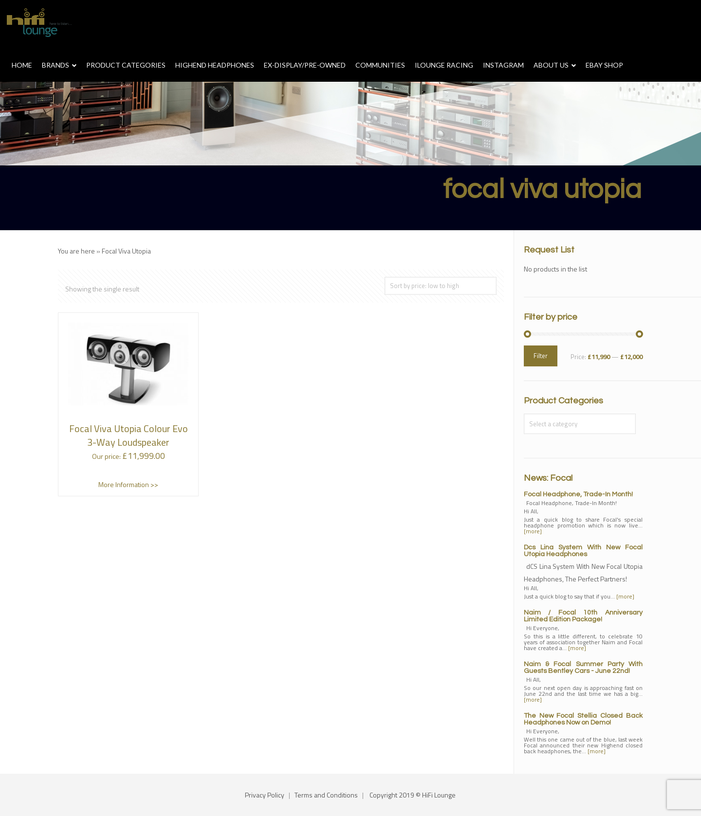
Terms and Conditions (326, 795)
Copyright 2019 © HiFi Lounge (412, 795)
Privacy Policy (264, 795)
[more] (533, 531)
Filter (541, 356)
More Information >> (128, 484)
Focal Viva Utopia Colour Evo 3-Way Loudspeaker (128, 435)
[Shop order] (441, 286)
